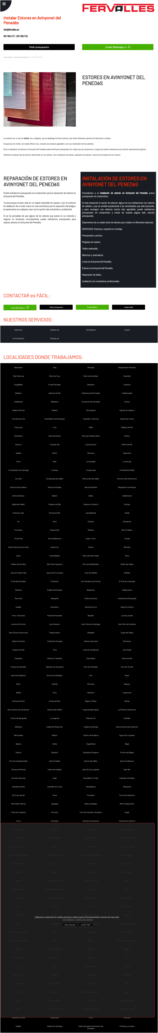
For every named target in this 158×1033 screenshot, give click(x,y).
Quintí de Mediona (18, 675)
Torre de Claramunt (127, 795)
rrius (55, 427)
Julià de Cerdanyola (91, 650)
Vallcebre (18, 727)
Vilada (127, 513)
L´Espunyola (91, 470)
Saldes (18, 1026)
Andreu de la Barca (90, 735)
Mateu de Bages (90, 804)
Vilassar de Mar (18, 650)
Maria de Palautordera (91, 436)
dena (18, 556)
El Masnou (55, 581)
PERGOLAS (54, 338)
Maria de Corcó (91, 607)
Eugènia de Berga (91, 727)
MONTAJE (18, 330)
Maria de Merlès (91, 487)
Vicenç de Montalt (18, 769)
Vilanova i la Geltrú (90, 504)
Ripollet (91, 615)
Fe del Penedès (54, 384)
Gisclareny (127, 521)
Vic (18, 521)
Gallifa (18, 692)
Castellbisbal (91, 513)
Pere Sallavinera (54, 538)
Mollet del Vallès (127, 564)
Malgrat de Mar (127, 427)
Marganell (55, 598)
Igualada (54, 804)
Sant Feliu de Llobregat (90, 624)
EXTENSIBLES (18, 338)
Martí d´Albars (127, 530)
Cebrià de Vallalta (55, 769)
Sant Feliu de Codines (127, 624)
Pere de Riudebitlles (91, 564)
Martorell (18, 598)
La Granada (90, 461)
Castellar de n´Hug (54, 787)
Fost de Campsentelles (18, 761)
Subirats (127, 1017)
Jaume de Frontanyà (54, 573)
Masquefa (127, 787)
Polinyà (127, 504)
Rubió (54, 453)
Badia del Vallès (18, 504)
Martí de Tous (54, 376)
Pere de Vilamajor (91, 667)
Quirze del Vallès (90, 761)
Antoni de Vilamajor (54, 675)
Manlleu (91, 530)
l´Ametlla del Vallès (127, 470)
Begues (127, 684)
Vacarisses (54, 1017)
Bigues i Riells (90, 701)
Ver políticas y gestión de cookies (78, 919)
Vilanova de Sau (90, 598)
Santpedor (18, 436)
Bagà (127, 744)
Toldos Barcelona (8, 57)
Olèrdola (127, 547)
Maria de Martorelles (91, 556)
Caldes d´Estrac (18, 410)
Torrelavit (91, 795)
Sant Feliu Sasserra (54, 564)
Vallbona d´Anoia (18, 1017)
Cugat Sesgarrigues (91, 709)
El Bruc (127, 436)
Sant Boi (127, 769)
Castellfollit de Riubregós (54, 419)
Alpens (18, 744)
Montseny (127, 641)
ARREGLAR (54, 330)
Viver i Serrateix (18, 615)
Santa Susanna (55, 436)
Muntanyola (90, 410)
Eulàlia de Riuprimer (54, 727)
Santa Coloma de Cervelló (18, 547)
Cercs (18, 821)
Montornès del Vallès (90, 479)
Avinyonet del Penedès (91, 402)
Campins (54, 752)
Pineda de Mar (54, 513)
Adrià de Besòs (18, 496)
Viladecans (18, 402)
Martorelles (18, 735)
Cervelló (18, 479)
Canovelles (90, 658)
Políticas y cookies (127, 1026)
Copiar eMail (128, 307)
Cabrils (18, 752)
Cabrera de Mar (55, 393)
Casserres (54, 547)
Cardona (127, 384)
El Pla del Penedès (18, 581)
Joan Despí (127, 650)
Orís (90, 675)
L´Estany (54, 470)
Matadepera (91, 787)
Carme (90, 547)
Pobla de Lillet (18, 513)
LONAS (127, 330)
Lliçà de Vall (54, 444)
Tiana (54, 795)
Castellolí (127, 376)
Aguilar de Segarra (126, 410)
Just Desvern (54, 624)
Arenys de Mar (54, 701)
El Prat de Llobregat (127, 581)
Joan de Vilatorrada (18, 573)
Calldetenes (127, 496)
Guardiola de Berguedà (127, 598)
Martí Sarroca (18, 376)
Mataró (54, 735)
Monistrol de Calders (18, 487)
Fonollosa (18, 530)
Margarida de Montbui (127, 367)
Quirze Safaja (54, 761)
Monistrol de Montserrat (127, 479)
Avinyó (127, 402)
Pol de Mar (18, 538)
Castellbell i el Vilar (90, 778)
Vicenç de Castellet (18, 667)
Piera (127, 556)
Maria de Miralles (54, 487)
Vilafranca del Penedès (91, 393)
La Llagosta (54, 718)
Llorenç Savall (127, 615)
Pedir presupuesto (39, 47)
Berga (127, 701)
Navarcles (127, 453)
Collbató (127, 573)
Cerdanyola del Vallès (54, 479)
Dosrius (18, 444)
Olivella (54, 684)
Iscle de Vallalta (91, 573)
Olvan (127, 675)
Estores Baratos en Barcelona (21, 57)
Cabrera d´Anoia (127, 607)
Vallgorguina (127, 590)
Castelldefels (54, 556)
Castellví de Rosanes (90, 821)
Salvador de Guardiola (54, 667)
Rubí (54, 461)
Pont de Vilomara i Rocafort (91, 812)
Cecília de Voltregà (54, 641)
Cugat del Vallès (127, 632)
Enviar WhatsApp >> (117, 47)
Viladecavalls (127, 393)
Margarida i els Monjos (127, 487)
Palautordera (54, 632)
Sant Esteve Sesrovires (18, 632)
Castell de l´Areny (127, 419)
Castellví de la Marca (127, 821)
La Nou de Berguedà (18, 718)
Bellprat (18, 393)
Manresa (90, 453)
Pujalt (127, 812)
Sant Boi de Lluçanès (90, 769)
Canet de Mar (127, 658)
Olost (18, 684)
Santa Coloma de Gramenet (127, 727)
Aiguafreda (90, 744)
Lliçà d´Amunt (90, 444)
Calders (55, 410)
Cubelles (127, 718)
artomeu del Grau (18, 778)
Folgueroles (54, 530)
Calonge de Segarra (91, 752)
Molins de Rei (127, 444)
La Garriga (127, 461)
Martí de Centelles (90, 376)
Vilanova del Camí (91, 641)
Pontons (54, 812)
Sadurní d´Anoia (18, 641)
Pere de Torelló (127, 667)
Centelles (54, 821)
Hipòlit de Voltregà (54, 1026)
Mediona (90, 692)
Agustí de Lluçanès (127, 735)
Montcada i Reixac (18, 804)
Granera (91, 521)
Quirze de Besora (127, 761)
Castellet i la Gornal (91, 419)
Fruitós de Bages (127, 752)
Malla (91, 427)
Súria (91, 1017)
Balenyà (18, 590)
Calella (18, 453)
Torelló (127, 538)
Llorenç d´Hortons (18, 624)
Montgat (90, 367)
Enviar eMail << (92, 307)
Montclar (90, 684)
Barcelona (18, 367)
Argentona (127, 692)
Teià (54, 367)
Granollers (54, 607)
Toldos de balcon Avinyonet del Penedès (90, 1027)
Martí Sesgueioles (127, 804)
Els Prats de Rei (18, 795)
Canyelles (18, 658)
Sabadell (90, 632)
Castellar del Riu (18, 787)
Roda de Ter (91, 718)
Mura (18, 461)
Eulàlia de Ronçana (54, 590)
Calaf (55, 778)
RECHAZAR (70, 925)
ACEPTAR (85, 925)
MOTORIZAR (91, 330)
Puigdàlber (18, 384)
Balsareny (91, 590)
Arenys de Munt (18, 701)
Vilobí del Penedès (54, 615)
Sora (54, 692)
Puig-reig (18, 427)
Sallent (54, 496)
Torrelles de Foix (18, 419)
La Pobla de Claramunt (127, 709)
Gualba (18, 607)
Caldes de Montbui (18, 564)
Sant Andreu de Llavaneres (18, 709)
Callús (90, 496)
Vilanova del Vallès (54, 709)
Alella (54, 744)
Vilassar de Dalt (54, 504)
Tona (55, 650)
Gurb (55, 521)
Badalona (54, 402)
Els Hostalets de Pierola (90, 581)
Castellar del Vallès (127, 778)
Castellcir (91, 384)
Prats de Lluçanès (18, 812)
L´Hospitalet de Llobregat (18, 470)
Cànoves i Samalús (54, 658)
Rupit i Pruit (91, 538)
